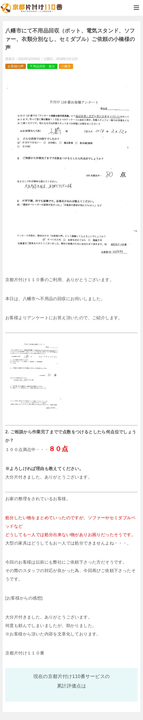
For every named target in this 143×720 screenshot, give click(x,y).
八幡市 (66, 66)
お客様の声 (16, 66)
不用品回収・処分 (42, 66)
